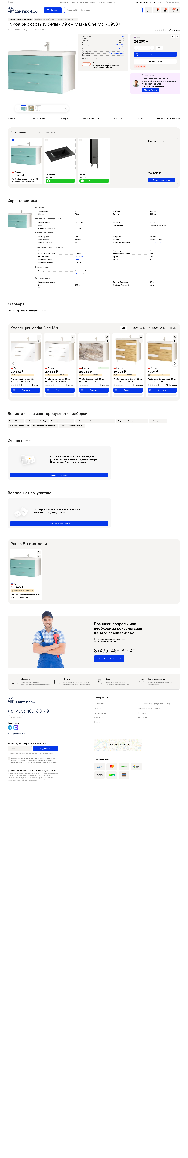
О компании (61, 2)
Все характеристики (89, 58)
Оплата (97, 722)
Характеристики (37, 118)
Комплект (12, 118)
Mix (123, 47)
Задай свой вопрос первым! (59, 523)
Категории (117, 118)
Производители (101, 713)
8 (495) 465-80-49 (146, 2)
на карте (124, 744)
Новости (142, 713)
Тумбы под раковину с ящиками (72, 426)
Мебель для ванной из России (62, 421)
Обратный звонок (173, 2)
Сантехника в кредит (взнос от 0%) (154, 704)
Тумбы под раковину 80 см (19, 426)
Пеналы (172, 328)
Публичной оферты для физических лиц (42, 763)
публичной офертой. (30, 781)
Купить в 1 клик (155, 61)
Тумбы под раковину (158, 421)
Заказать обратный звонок (109, 659)
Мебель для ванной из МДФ (37, 421)
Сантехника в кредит (87, 2)
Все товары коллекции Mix (103, 63)
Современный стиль (158, 242)
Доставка (72, 2)
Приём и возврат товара (149, 708)
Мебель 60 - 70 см (137, 328)
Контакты (111, 2)
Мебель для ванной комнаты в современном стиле (95, 421)
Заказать (147, 54)
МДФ (77, 260)
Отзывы (139, 118)
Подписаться (45, 749)
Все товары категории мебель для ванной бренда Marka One (106, 66)
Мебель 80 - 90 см (157, 328)
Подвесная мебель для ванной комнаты (132, 421)
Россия (121, 49)
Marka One (120, 45)
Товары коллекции (90, 118)
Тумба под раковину (116, 53)
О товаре (63, 118)
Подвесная (79, 257)
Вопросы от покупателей (168, 118)
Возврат (101, 2)
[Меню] (53, 10)
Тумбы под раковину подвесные (44, 426)
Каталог (97, 708)
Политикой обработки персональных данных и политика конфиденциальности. (30, 776)
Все (123, 328)
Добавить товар (56, 180)
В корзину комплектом (161, 180)
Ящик (77, 274)
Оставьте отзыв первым (59, 475)
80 (123, 37)
